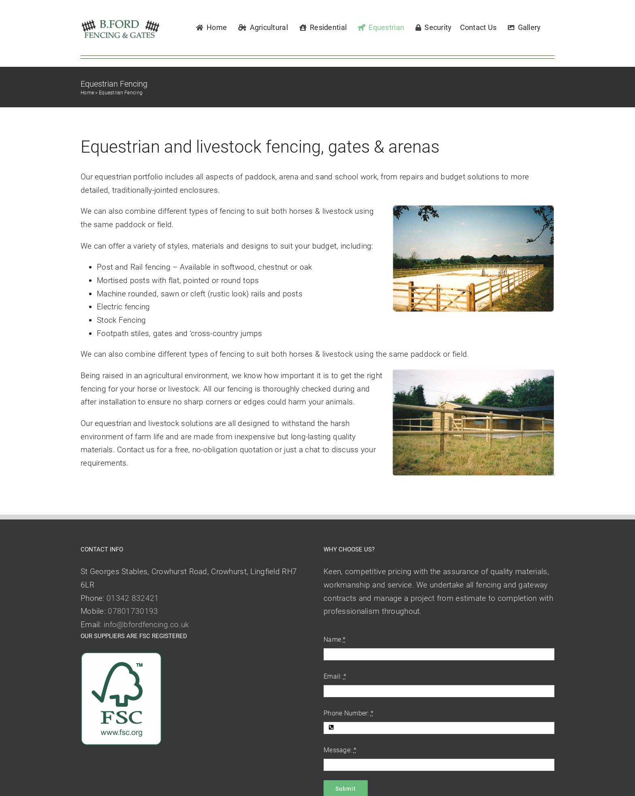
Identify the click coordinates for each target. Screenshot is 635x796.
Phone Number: (348, 713)
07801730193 (133, 611)
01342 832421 (133, 598)
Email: (335, 676)
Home (87, 93)
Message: (340, 750)
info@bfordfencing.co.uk (146, 624)
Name (335, 639)
